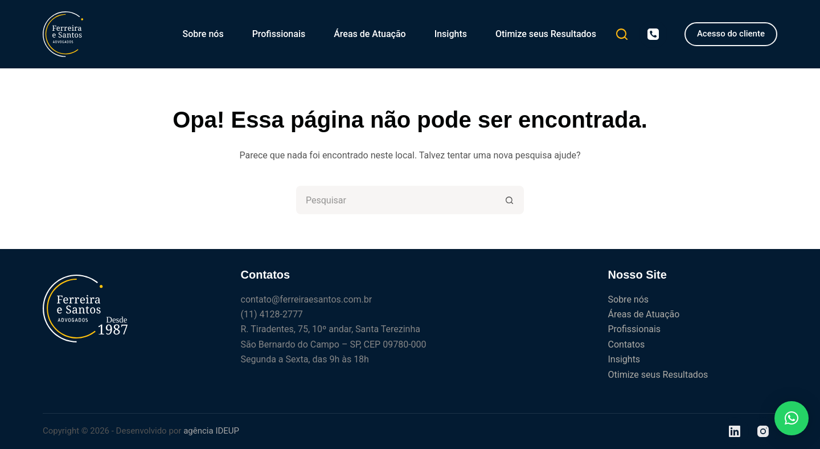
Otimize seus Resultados (545, 33)
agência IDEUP (211, 431)
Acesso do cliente (731, 33)
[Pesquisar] (622, 34)
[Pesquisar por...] (395, 200)
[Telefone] (653, 34)
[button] (791, 418)
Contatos (626, 344)
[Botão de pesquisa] (509, 200)
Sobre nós (203, 33)
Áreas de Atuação (369, 33)
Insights (450, 33)
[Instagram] (763, 431)
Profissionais (279, 33)
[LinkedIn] (734, 431)
